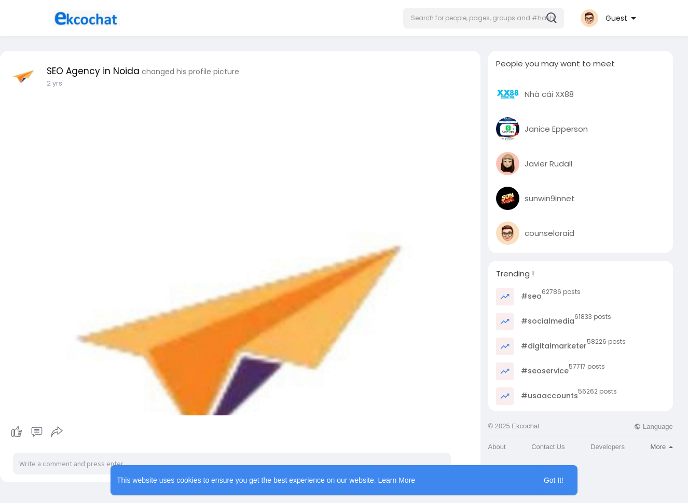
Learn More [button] (397, 480)
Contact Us (548, 446)
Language (653, 426)
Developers (607, 446)
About (497, 446)
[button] (483, 18)
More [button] (662, 447)
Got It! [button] (553, 480)
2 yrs (54, 83)
